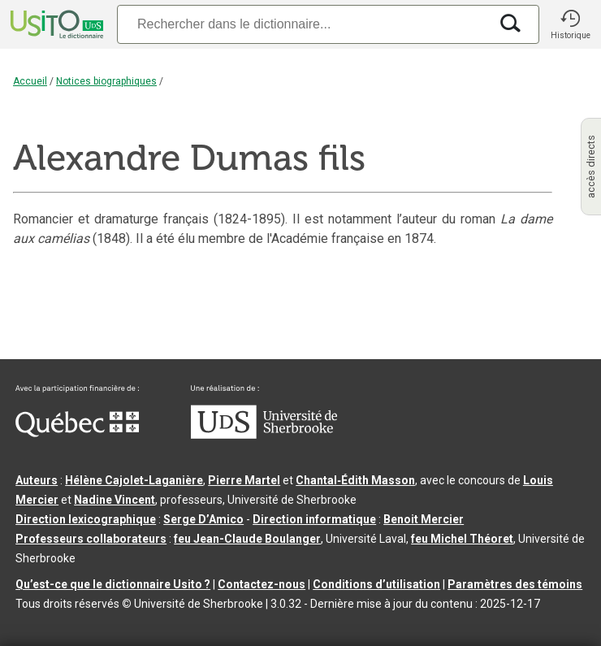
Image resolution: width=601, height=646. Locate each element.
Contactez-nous (261, 584)
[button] (570, 24)
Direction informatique (314, 519)
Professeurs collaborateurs (90, 538)
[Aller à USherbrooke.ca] (264, 434)
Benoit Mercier (423, 519)
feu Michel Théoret (462, 538)
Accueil (30, 81)
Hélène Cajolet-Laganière (134, 480)
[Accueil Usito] (55, 24)
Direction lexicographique (85, 519)
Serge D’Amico (203, 519)
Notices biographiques (106, 81)
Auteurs (36, 480)
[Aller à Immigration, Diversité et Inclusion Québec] (77, 433)
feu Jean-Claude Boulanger (247, 538)
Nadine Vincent (114, 499)
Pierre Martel (244, 480)
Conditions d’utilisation (376, 584)
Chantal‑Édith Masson (355, 480)
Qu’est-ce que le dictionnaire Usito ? (112, 584)
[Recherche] (303, 24)
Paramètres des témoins (515, 584)
